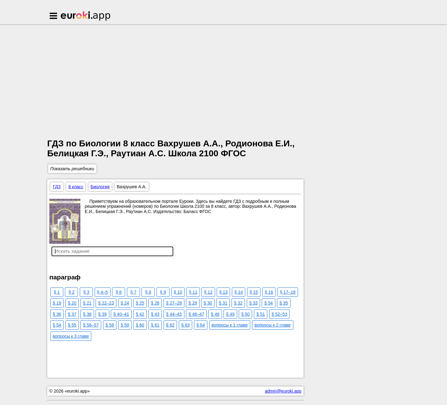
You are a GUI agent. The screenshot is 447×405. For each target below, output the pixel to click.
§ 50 (245, 314)
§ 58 (110, 325)
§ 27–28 (174, 302)
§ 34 (268, 302)
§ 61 (155, 325)
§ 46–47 (196, 314)
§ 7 (133, 292)
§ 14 (238, 292)
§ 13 (223, 292)
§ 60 (140, 325)
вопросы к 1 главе (230, 325)
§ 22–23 (106, 302)
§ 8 (148, 292)
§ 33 (253, 302)
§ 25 (140, 302)
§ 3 (86, 292)
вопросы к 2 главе (273, 325)
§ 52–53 (279, 314)
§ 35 (283, 302)
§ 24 (125, 302)
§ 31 (223, 302)
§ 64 (200, 325)
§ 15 (254, 292)
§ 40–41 (121, 314)
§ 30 (208, 302)
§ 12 (208, 292)
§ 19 (57, 302)
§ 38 (87, 314)
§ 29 (192, 302)
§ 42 (140, 314)
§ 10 (178, 292)
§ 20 (72, 302)
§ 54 (57, 325)
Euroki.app (86, 16)
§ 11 (193, 292)
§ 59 (125, 325)
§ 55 (72, 325)
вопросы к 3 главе (71, 336)
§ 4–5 (102, 292)
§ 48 (215, 314)
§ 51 (260, 314)
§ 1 (57, 292)
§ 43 (155, 314)
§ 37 (72, 314)
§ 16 (269, 292)
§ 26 (155, 302)
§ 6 (118, 292)
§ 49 (230, 314)
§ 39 (102, 314)
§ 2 (71, 292)
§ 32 (238, 302)
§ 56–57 (91, 325)
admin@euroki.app (283, 391)
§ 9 (163, 292)
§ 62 (170, 325)
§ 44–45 (174, 314)
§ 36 (57, 314)
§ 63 (185, 325)
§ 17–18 (288, 292)
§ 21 (87, 302)
